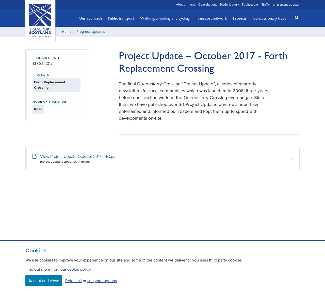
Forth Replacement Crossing (49, 84)
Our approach (90, 18)
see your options (102, 280)
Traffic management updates (281, 4)
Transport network (211, 18)
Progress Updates (90, 32)
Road (38, 109)
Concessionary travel (270, 18)
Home (66, 32)
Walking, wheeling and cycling (165, 18)
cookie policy (79, 269)
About (180, 4)
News (191, 4)
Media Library (229, 4)
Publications (250, 4)
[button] (295, 17)
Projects (240, 18)
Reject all (73, 280)
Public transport (121, 18)
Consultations (207, 4)
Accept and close (43, 280)
